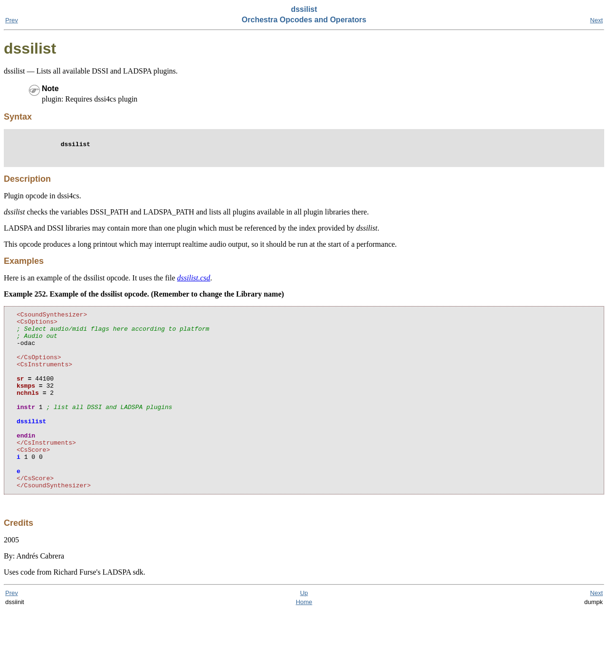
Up (304, 634)
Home (304, 643)
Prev (11, 20)
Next (596, 20)
